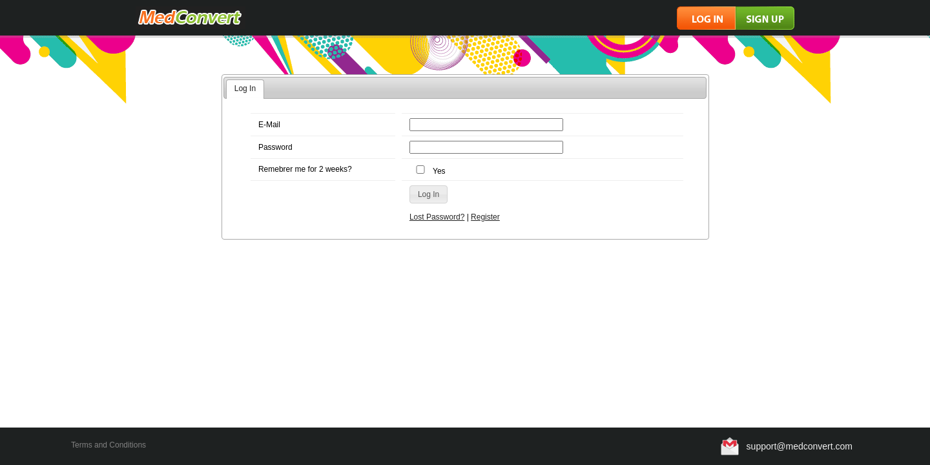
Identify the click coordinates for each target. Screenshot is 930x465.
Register (485, 217)
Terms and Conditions (108, 445)
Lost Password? (436, 217)
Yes (429, 171)
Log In (245, 88)
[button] (428, 194)
